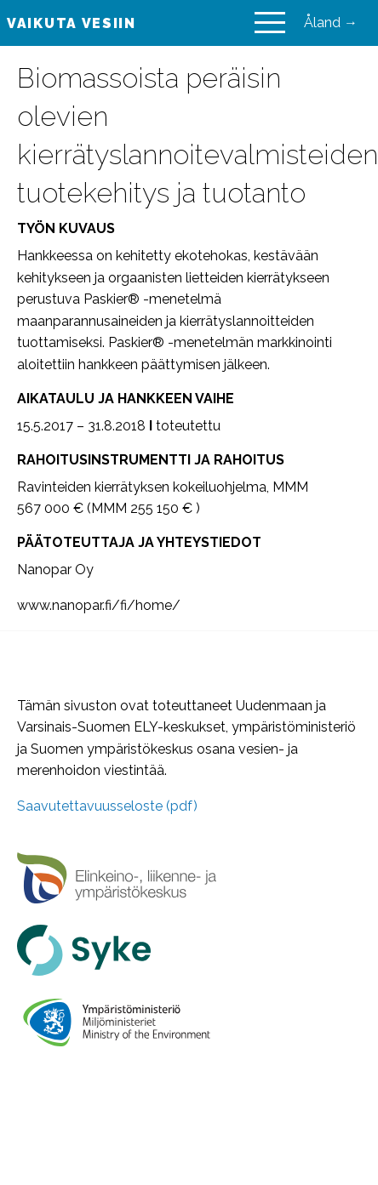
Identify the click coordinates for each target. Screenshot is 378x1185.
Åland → (331, 22)
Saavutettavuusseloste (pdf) (107, 806)
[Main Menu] (270, 23)
